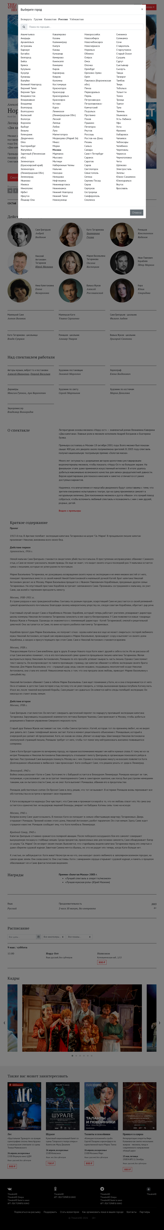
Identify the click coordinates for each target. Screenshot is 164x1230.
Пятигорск (90, 126)
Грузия (38, 19)
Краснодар (59, 92)
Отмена (136, 212)
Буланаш (25, 76)
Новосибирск (91, 38)
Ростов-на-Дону (93, 138)
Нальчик (57, 169)
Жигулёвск (26, 149)
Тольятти (121, 92)
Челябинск (122, 145)
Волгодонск (27, 111)
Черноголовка (124, 157)
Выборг (25, 126)
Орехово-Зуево (93, 72)
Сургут (119, 61)
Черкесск (121, 153)
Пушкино (89, 122)
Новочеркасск (92, 45)
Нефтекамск (59, 180)
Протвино (89, 115)
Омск (87, 61)
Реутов (88, 130)
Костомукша (59, 84)
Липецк (56, 122)
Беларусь (26, 19)
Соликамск (122, 38)
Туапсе (120, 103)
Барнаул (25, 49)
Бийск (24, 61)
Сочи (119, 42)
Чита (119, 161)
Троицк (120, 99)
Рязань (88, 142)
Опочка (88, 65)
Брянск (24, 65)
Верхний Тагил (29, 88)
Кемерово (58, 57)
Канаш (56, 49)
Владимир (26, 103)
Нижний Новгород (63, 192)
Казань (56, 38)
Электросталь (123, 169)
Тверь (119, 84)
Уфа (118, 122)
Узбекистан (77, 19)
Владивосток (28, 95)
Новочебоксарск (93, 42)
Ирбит (24, 192)
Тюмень (120, 111)
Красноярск (59, 99)
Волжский (26, 115)
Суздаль (120, 57)
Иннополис (27, 188)
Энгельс (120, 172)
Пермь (87, 95)
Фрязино (121, 130)
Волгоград (26, 107)
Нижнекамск (59, 188)
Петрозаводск (92, 99)
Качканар (58, 53)
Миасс (56, 142)
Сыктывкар (122, 65)
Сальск (88, 145)
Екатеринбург (28, 145)
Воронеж (26, 122)
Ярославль (122, 188)
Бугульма (25, 69)
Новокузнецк (60, 199)
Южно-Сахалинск (125, 176)
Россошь (89, 134)
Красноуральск (61, 95)
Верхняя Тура (28, 92)
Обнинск (89, 53)
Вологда (25, 119)
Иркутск (25, 196)
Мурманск (58, 153)
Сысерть (120, 69)
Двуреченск (27, 138)
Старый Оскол (124, 53)
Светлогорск (91, 169)
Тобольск (121, 88)
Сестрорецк (90, 192)
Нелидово (58, 176)
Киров (56, 69)
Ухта (118, 126)
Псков (87, 119)
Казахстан (50, 19)
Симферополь (92, 196)
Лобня (56, 126)
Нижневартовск (61, 184)
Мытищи (57, 161)
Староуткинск (123, 49)
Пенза (87, 88)
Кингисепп (58, 61)
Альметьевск (28, 34)
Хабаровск (122, 134)
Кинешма (58, 65)
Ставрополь (122, 45)
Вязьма (25, 130)
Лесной (57, 119)
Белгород (26, 57)
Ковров (57, 76)
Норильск (89, 49)
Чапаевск (121, 138)
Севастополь (91, 172)
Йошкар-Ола (28, 199)
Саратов (89, 161)
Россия (63, 19)
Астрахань (26, 45)
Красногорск (59, 88)
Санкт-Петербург (93, 153)
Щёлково (121, 165)
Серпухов (89, 188)
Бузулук (25, 72)
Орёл (87, 76)
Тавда (119, 72)
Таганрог (121, 76)
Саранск (88, 157)
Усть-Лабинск (123, 119)
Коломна (57, 80)
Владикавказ (28, 99)
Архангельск (27, 42)
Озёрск (88, 57)
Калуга (56, 45)
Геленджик (26, 134)
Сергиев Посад (92, 180)
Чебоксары (122, 142)
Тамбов (120, 80)
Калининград (60, 42)
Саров (87, 165)
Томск (119, 95)
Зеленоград (27, 176)
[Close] (142, 9)
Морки (56, 145)
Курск (56, 107)
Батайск (25, 53)
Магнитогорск (60, 134)
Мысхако (57, 157)
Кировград (58, 72)
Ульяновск (121, 115)
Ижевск (25, 184)
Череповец (122, 149)
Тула (118, 107)
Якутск (119, 184)
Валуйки (25, 80)
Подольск (89, 111)
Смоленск (89, 199)
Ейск (23, 142)
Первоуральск (92, 92)
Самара (88, 149)
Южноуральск (123, 180)
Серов (87, 184)
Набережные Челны (63, 165)
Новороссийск (92, 34)
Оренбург (89, 69)
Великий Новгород (31, 84)
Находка (57, 172)
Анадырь (25, 38)
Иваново (25, 180)
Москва (57, 149)
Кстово (57, 103)
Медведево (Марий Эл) (65, 138)
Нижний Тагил (60, 196)
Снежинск (121, 34)
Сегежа (88, 176)
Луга (55, 130)
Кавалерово (59, 34)
